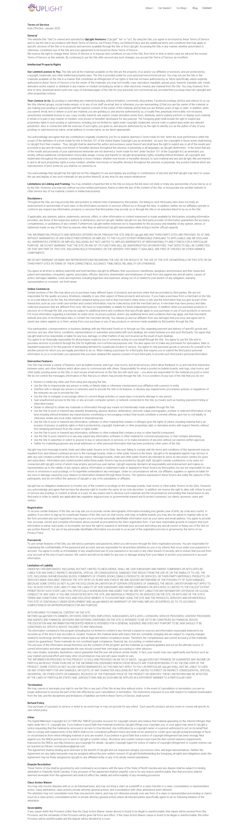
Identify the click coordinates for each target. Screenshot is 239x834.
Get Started (164, 8)
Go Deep (181, 8)
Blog (194, 8)
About (148, 8)
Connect (207, 8)
